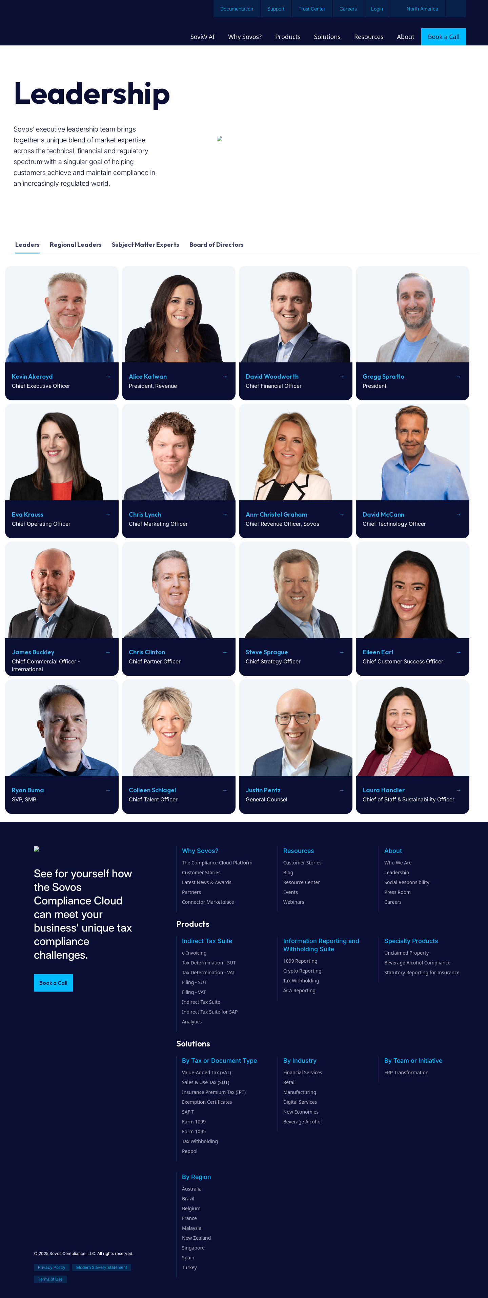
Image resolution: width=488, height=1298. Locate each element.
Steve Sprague (267, 652)
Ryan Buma (28, 790)
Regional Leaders (76, 244)
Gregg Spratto (383, 376)
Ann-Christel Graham (276, 514)
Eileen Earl (378, 652)
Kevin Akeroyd (32, 376)
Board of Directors (216, 244)
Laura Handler (384, 790)
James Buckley (33, 652)
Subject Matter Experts (145, 244)
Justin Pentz (263, 790)
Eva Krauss (27, 514)
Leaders (27, 244)
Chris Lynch (145, 514)
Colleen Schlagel (152, 790)
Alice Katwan (148, 376)
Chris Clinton (147, 652)
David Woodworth (272, 376)
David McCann (383, 514)
